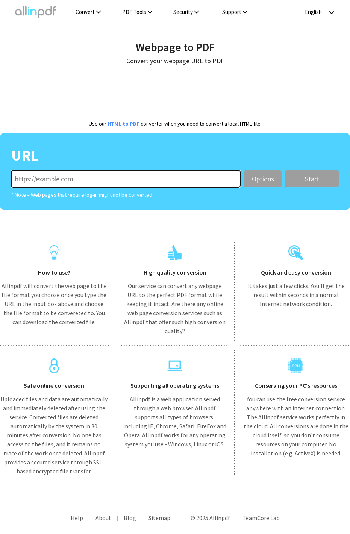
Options (263, 178)
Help (77, 518)
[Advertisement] (175, 92)
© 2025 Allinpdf (210, 518)
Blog (130, 518)
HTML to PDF (123, 123)
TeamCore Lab (261, 518)
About (103, 518)
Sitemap (159, 518)
